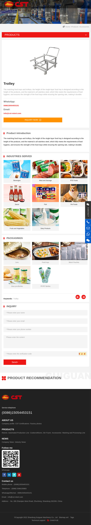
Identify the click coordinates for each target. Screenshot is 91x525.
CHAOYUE (52, 520)
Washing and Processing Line (73, 433)
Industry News (20, 442)
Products (75, 27)
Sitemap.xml (63, 517)
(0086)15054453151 (21, 484)
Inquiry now (33, 120)
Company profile (8, 424)
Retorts (4, 433)
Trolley (15, 299)
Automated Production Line (18, 433)
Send (15, 362)
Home (68, 27)
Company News (8, 442)
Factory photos (36, 424)
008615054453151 (11, 105)
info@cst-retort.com (12, 113)
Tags (72, 517)
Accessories (84, 27)
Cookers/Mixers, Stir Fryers (40, 433)
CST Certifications (22, 424)
